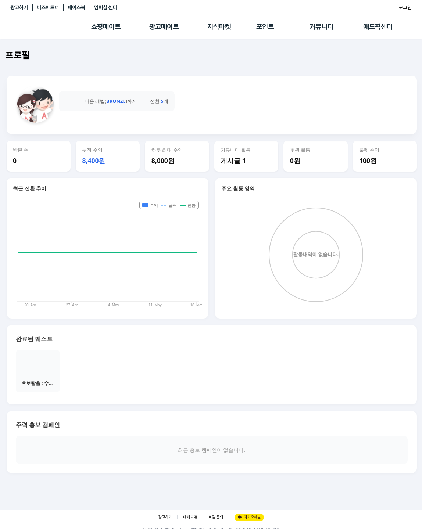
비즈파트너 (48, 7)
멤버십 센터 (105, 7)
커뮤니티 (321, 26)
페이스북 (76, 7)
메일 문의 (216, 517)
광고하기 (19, 7)
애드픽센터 (378, 26)
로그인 (405, 7)
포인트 (265, 26)
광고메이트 (164, 26)
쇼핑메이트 (106, 26)
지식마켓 (219, 26)
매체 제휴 (190, 517)
